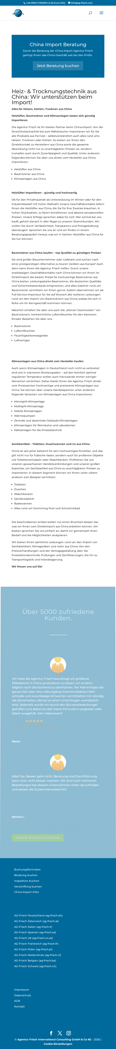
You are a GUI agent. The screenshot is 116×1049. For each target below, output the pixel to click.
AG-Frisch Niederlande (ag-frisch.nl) (37, 955)
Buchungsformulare (27, 869)
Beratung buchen (26, 875)
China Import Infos (26, 892)
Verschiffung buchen (28, 886)
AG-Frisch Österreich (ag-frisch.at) (36, 921)
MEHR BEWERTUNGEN (37, 838)
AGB (17, 1000)
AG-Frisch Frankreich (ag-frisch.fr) (36, 943)
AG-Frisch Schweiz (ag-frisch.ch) (35, 966)
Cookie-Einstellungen (58, 1044)
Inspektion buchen (26, 881)
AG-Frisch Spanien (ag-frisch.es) (35, 932)
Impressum (21, 989)
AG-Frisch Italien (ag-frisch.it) (33, 926)
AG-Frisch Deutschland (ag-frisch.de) (38, 915)
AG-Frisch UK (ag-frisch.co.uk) (33, 938)
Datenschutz (22, 995)
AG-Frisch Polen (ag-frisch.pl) (33, 949)
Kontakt (19, 1006)
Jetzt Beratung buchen (58, 66)
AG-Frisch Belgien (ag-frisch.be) (35, 960)
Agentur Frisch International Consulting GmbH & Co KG (54, 1039)
